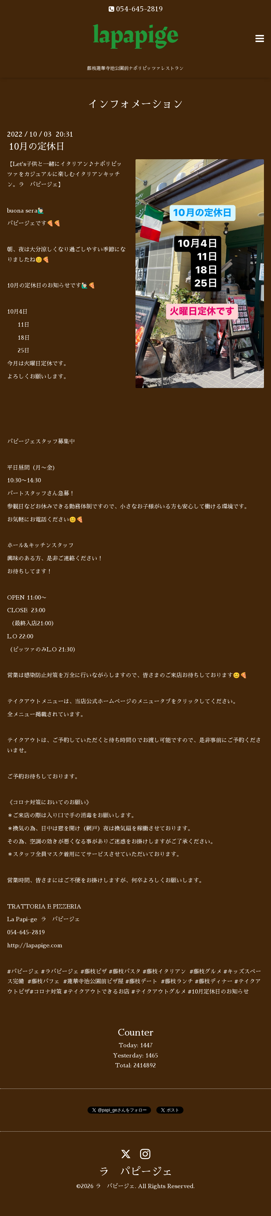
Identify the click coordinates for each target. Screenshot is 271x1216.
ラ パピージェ (135, 1172)
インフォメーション (135, 104)
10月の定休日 (37, 146)
